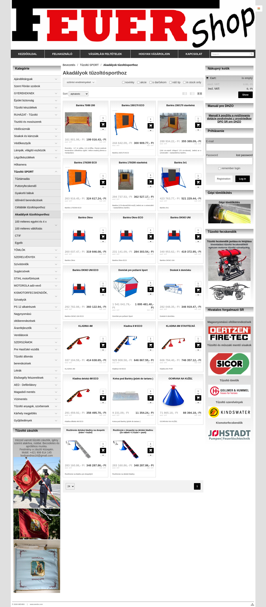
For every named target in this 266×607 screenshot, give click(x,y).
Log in (242, 178)
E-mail (210, 141)
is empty (247, 78)
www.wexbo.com (36, 604)
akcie (142, 82)
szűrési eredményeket (81, 82)
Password (212, 155)
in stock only (192, 82)
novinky (128, 82)
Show (245, 94)
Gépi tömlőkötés (229, 202)
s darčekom (157, 82)
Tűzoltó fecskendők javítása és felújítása (229, 241)
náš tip (174, 82)
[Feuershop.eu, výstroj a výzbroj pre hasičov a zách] (133, 25)
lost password (244, 155)
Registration (223, 178)
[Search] (251, 53)
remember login (229, 168)
